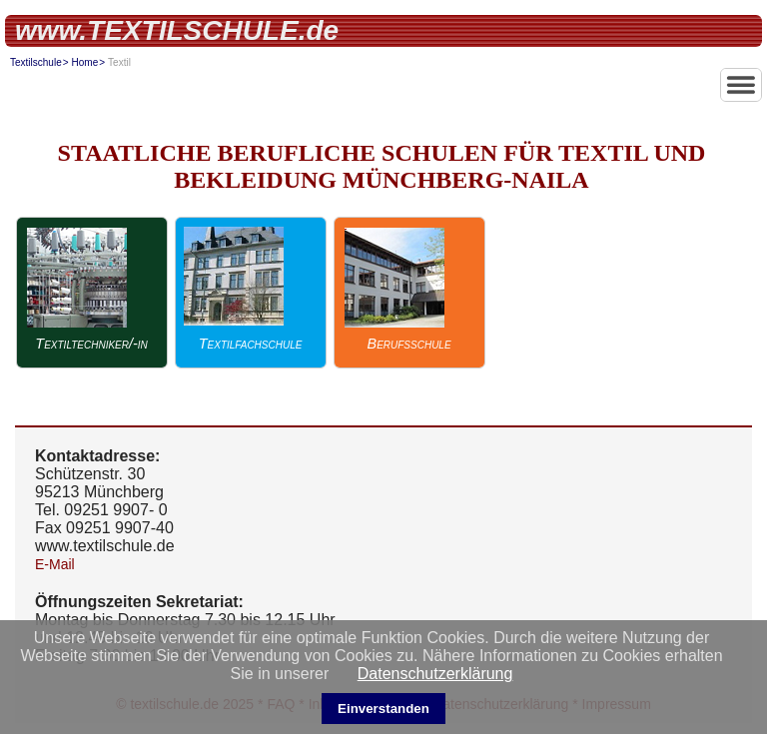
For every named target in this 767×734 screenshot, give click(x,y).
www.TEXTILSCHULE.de (177, 30)
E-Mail (55, 564)
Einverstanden (383, 708)
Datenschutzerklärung (435, 673)
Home (85, 62)
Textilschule (36, 62)
